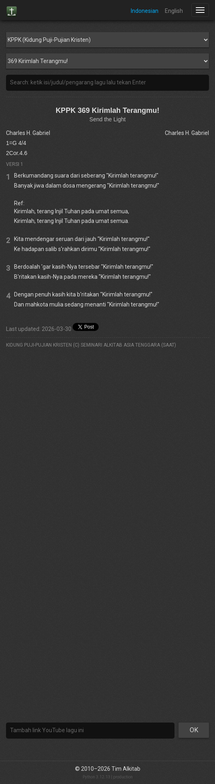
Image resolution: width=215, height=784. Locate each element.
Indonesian (144, 11)
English (174, 11)
